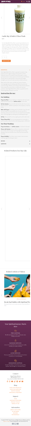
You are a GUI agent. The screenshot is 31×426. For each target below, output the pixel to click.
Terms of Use (15, 403)
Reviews (15, 413)
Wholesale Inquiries (15, 392)
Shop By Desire (15, 391)
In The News (15, 411)
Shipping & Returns (15, 400)
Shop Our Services (15, 389)
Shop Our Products (15, 387)
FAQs (15, 398)
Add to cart (6, 61)
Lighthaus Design (6, 421)
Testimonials (15, 414)
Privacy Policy (15, 402)
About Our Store (15, 409)
